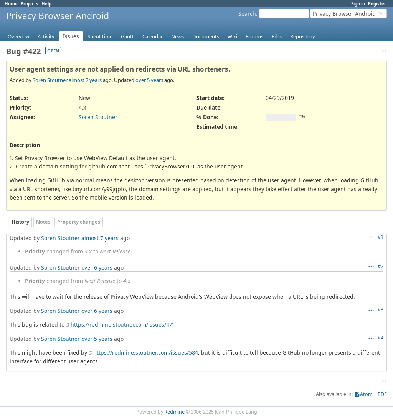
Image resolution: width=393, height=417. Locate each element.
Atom (366, 394)
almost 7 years (85, 80)
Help (46, 4)
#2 (380, 266)
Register (377, 4)
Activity (46, 36)
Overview (18, 36)
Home (11, 4)
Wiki (232, 36)
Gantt (127, 36)
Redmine (174, 412)
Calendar (152, 36)
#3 (380, 309)
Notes (43, 222)
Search (247, 13)
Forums (254, 36)
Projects (29, 4)
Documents (205, 36)
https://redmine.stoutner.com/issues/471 (122, 324)
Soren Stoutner (50, 80)
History (20, 222)
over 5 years (149, 80)
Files (277, 36)
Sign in (358, 4)
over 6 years (96, 267)
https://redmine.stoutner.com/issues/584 (145, 352)
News (177, 36)
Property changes (78, 222)
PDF (382, 394)
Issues (71, 36)
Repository (302, 36)
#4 (380, 337)
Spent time (100, 36)
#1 (380, 237)
